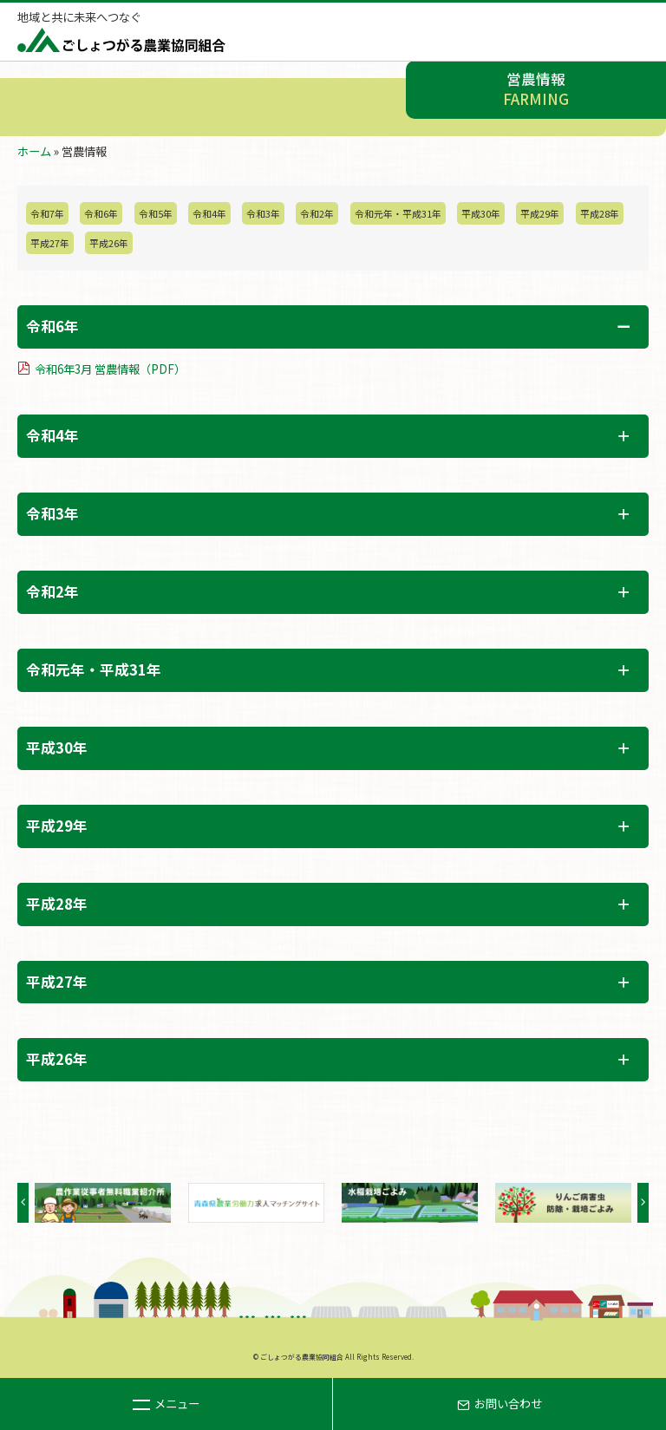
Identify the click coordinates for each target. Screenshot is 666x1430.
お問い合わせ (499, 1403)
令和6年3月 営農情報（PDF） (110, 369)
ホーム (34, 151)
